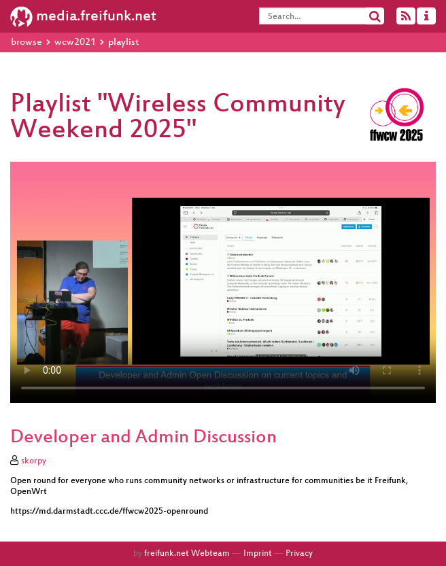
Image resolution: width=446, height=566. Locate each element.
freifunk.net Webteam (187, 554)
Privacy (299, 554)
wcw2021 (75, 42)
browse (26, 42)
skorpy (33, 461)
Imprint (257, 554)
